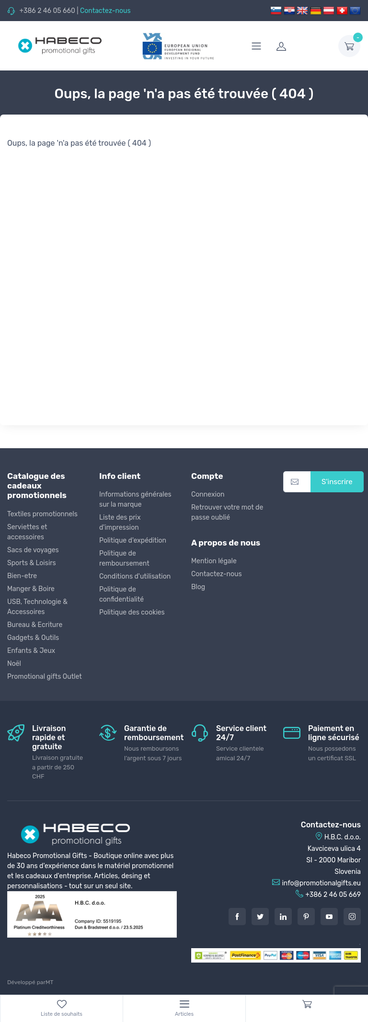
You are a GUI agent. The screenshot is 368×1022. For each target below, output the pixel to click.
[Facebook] (237, 916)
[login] (301, 46)
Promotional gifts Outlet (44, 677)
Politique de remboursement (124, 558)
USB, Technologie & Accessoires (37, 607)
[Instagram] (352, 916)
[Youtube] (329, 916)
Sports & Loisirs (31, 563)
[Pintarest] (306, 916)
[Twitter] (260, 916)
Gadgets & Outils (33, 638)
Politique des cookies (132, 612)
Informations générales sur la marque (135, 499)
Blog (198, 587)
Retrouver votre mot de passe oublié (227, 512)
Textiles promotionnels (42, 514)
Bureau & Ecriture (34, 625)
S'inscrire (337, 481)
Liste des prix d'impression (119, 522)
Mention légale (214, 561)
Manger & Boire (31, 589)
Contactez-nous (105, 11)
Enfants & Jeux (31, 651)
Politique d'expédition (132, 540)
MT (49, 982)
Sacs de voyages (33, 550)
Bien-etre (22, 576)
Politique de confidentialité (121, 594)
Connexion (207, 494)
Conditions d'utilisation (135, 576)
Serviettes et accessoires (27, 532)
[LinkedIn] (283, 916)
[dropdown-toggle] (349, 46)
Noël (14, 664)
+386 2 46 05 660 (47, 11)
